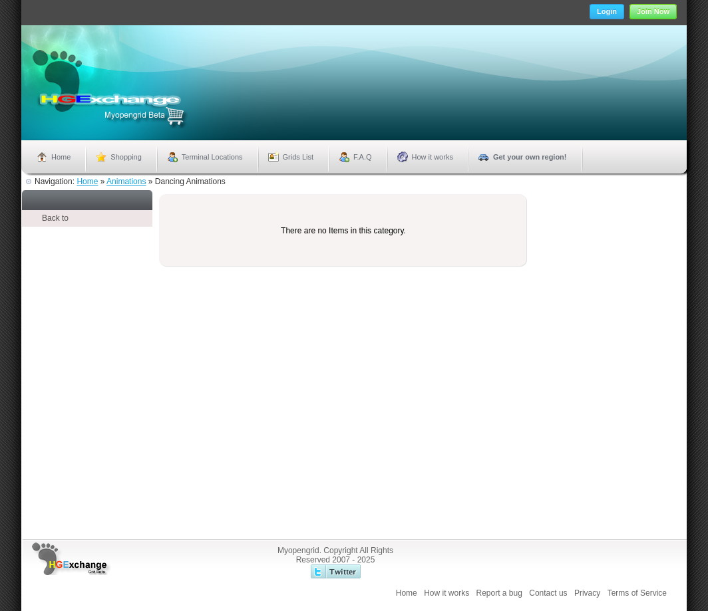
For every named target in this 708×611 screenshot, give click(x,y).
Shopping (126, 157)
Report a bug (499, 593)
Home (61, 157)
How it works (432, 157)
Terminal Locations (212, 157)
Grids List (298, 157)
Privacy (587, 593)
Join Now (653, 11)
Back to (55, 218)
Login (607, 11)
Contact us (548, 593)
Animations (126, 181)
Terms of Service (637, 593)
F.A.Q (362, 157)
